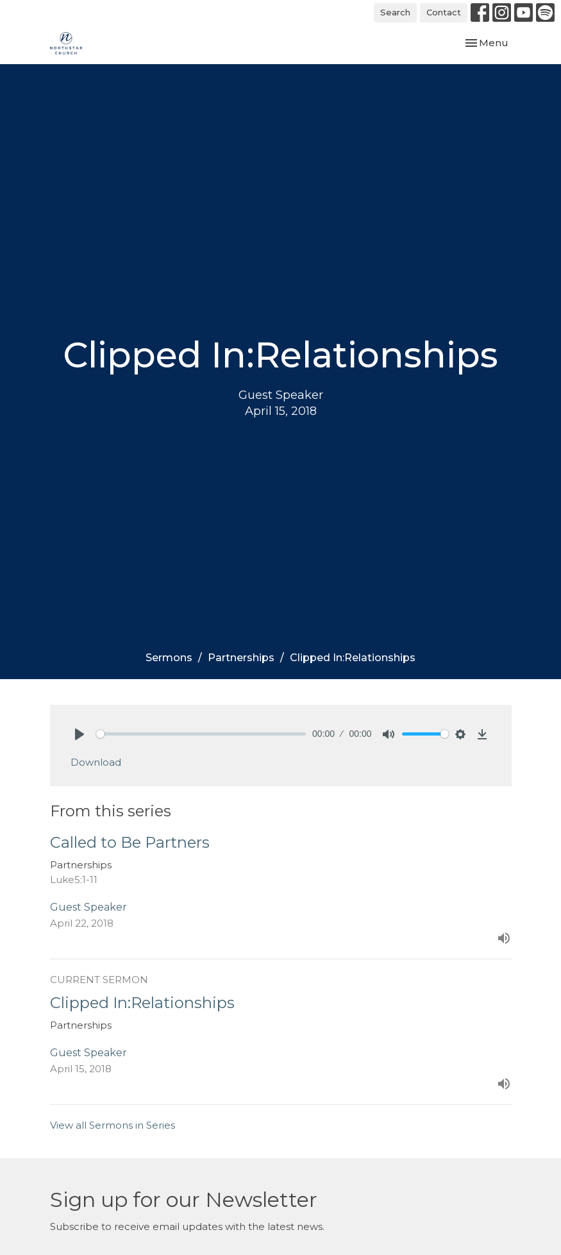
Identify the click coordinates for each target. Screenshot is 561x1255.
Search (395, 12)
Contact (443, 12)
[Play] (79, 734)
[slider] (201, 734)
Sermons (169, 658)
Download (96, 762)
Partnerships (241, 658)
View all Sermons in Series (112, 1125)
